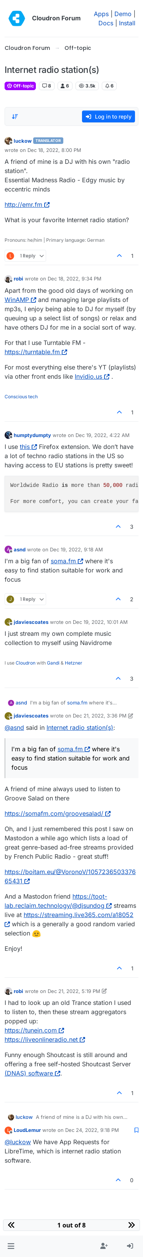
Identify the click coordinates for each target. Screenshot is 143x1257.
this (28, 446)
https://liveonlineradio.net (45, 1039)
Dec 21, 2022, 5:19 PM (74, 991)
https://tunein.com (34, 1030)
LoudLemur (27, 1130)
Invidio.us (92, 376)
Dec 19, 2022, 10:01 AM (100, 622)
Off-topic (20, 86)
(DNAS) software (32, 1073)
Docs (105, 23)
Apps (101, 14)
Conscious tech (21, 396)
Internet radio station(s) (80, 727)
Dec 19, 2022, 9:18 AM (76, 549)
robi (18, 278)
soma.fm (67, 561)
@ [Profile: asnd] (14, 727)
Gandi (53, 663)
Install (127, 23)
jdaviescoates (31, 622)
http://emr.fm (27, 204)
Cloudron (25, 663)
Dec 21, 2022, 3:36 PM (100, 716)
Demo (123, 14)
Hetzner (73, 663)
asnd (20, 549)
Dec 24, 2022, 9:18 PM (92, 1130)
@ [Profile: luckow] (18, 1142)
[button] (11, 1246)
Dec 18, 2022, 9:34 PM (74, 278)
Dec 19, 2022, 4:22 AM (103, 435)
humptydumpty (32, 435)
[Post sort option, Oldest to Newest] (15, 116)
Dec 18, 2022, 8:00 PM (54, 150)
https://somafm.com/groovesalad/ (58, 813)
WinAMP (20, 300)
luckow (23, 141)
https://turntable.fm (36, 352)
